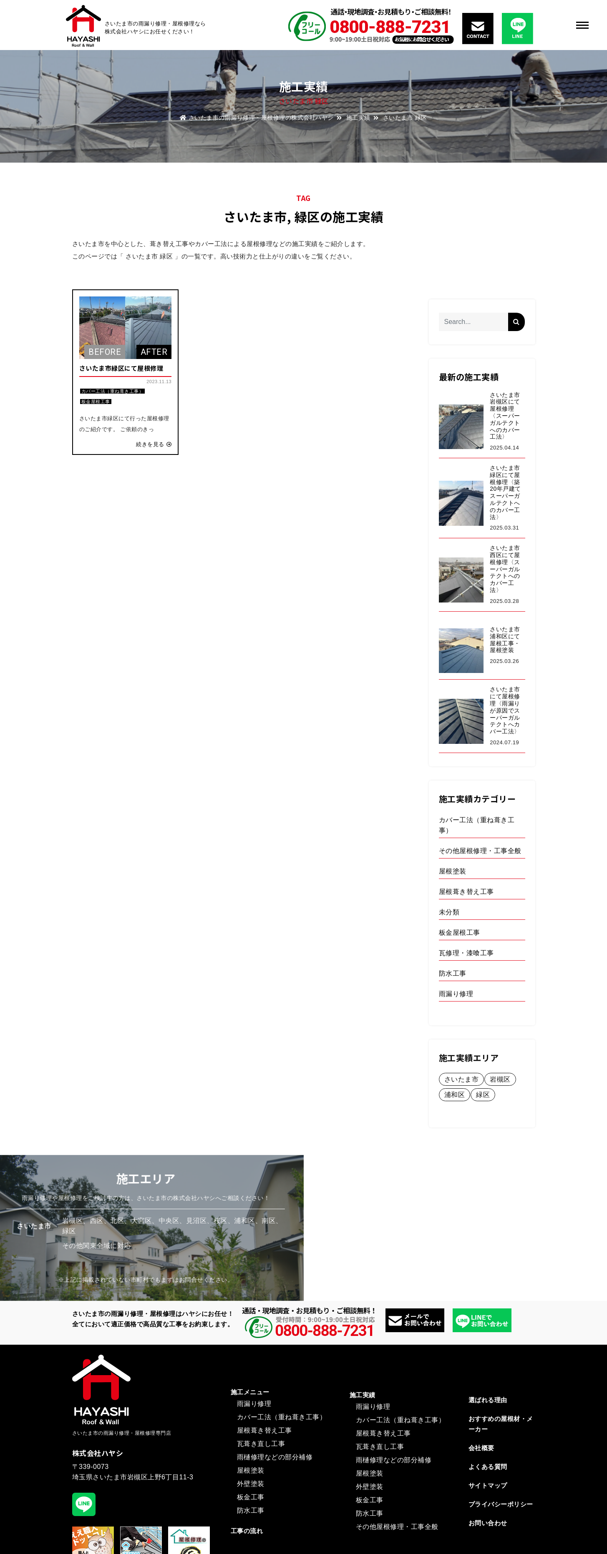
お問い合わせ (487, 1522)
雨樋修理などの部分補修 (275, 1457)
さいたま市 (255, 216)
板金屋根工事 (95, 401)
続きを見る (153, 444)
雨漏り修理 (254, 1403)
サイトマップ (487, 1485)
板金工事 (250, 1497)
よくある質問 (487, 1466)
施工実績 (358, 117)
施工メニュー (250, 1392)
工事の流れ (247, 1530)
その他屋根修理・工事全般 (397, 1526)
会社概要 (481, 1447)
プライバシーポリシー (500, 1504)
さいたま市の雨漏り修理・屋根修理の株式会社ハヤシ (257, 117)
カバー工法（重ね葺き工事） (112, 391)
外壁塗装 (250, 1483)
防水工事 (250, 1510)
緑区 (307, 216)
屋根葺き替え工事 (264, 1430)
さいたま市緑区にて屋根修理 (121, 368)
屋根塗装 (250, 1470)
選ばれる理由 (487, 1399)
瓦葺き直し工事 (261, 1443)
